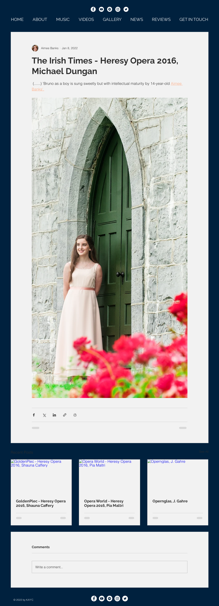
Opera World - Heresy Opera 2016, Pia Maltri (103, 503)
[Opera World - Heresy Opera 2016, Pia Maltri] (109, 477)
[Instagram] (117, 9)
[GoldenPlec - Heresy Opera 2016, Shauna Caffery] (41, 477)
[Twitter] (126, 9)
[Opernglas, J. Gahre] (177, 477)
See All (203, 451)
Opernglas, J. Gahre (170, 501)
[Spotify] (109, 9)
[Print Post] (75, 415)
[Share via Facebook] (34, 415)
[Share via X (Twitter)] (44, 415)
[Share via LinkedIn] (54, 415)
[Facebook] (93, 9)
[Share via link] (65, 415)
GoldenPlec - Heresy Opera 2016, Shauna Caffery (41, 503)
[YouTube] (101, 9)
